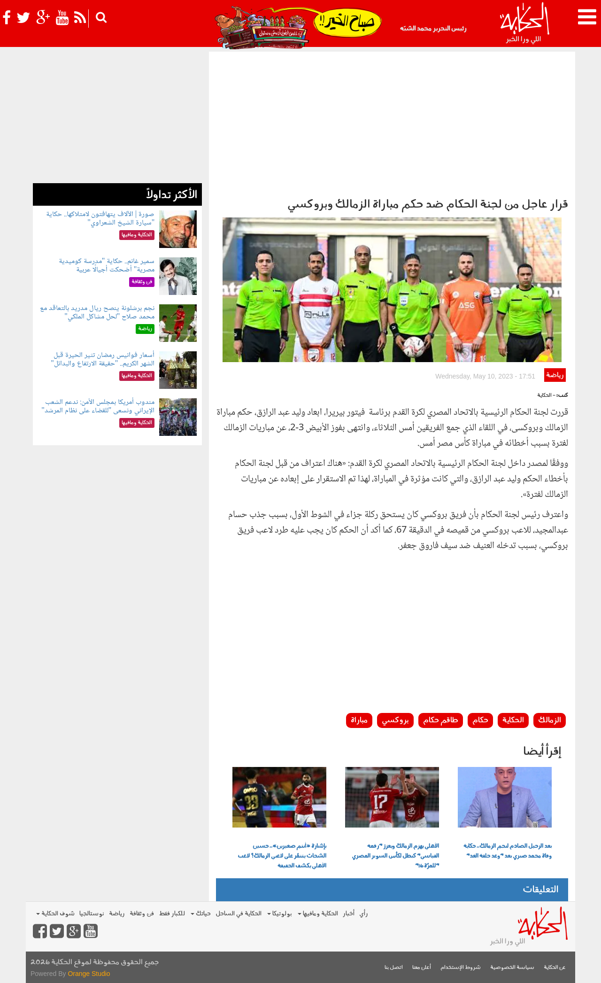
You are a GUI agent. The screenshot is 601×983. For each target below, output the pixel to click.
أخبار (348, 913)
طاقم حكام (440, 720)
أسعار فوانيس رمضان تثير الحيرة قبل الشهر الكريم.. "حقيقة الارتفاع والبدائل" (102, 359)
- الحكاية (546, 396)
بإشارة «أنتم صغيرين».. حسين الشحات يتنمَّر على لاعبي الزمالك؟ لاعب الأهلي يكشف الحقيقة (282, 856)
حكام (480, 720)
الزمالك (549, 720)
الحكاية (513, 720)
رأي (363, 913)
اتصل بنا (394, 968)
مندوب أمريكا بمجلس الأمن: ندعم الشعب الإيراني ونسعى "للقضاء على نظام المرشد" (97, 406)
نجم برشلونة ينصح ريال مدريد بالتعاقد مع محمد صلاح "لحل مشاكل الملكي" (97, 312)
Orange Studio (89, 973)
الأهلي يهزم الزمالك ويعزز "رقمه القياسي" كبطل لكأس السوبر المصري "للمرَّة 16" (395, 856)
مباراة (359, 720)
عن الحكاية (555, 968)
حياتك (201, 913)
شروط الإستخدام (460, 968)
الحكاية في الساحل (239, 913)
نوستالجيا (91, 913)
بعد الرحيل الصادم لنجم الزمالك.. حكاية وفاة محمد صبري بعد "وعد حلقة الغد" (507, 851)
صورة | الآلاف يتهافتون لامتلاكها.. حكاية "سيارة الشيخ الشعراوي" (100, 218)
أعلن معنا (421, 968)
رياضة (554, 375)
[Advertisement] (392, 122)
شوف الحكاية (55, 913)
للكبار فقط (172, 913)
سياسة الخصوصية (512, 968)
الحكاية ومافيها (318, 913)
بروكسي (395, 720)
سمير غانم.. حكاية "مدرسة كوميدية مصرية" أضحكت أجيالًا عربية (107, 265)
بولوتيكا (279, 913)
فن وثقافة (142, 913)
